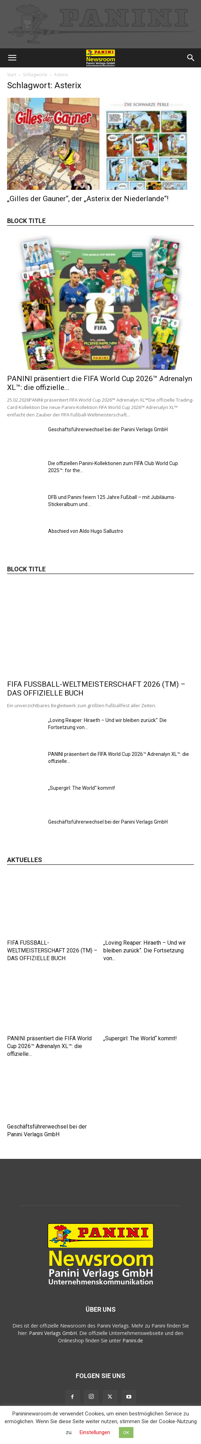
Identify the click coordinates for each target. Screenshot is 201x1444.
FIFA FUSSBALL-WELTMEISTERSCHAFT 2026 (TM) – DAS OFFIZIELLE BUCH (52, 950)
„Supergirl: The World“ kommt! (81, 788)
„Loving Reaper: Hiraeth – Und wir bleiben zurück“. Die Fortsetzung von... (144, 950)
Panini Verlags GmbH (53, 1333)
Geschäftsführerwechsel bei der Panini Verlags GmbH (108, 429)
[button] (12, 57)
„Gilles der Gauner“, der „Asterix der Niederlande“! (87, 198)
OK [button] (126, 1432)
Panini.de (132, 1340)
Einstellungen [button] (95, 1432)
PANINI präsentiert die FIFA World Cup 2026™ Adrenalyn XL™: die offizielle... (49, 1046)
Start (11, 75)
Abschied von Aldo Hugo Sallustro (85, 531)
